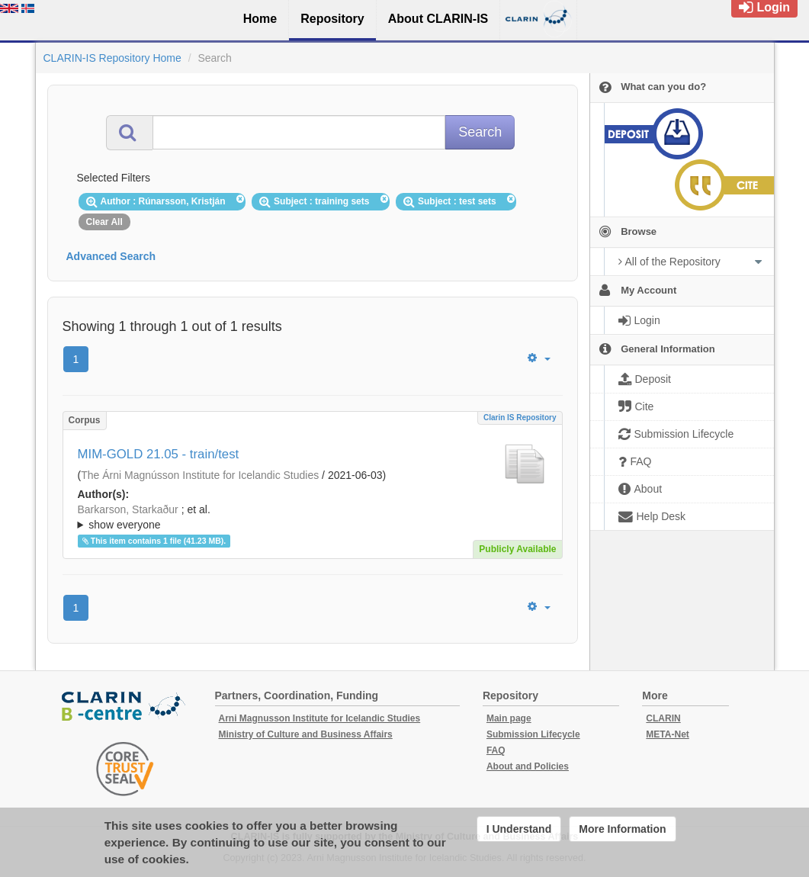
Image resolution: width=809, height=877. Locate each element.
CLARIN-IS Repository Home (112, 58)
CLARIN (663, 718)
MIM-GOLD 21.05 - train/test (158, 454)
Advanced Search (111, 256)
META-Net (667, 734)
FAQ (496, 750)
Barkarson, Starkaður (128, 509)
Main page (508, 718)
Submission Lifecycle (533, 734)
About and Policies (527, 766)
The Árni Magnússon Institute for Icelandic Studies (200, 475)
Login (764, 7)
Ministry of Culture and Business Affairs (306, 734)
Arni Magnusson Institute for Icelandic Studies (320, 718)
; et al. (312, 517)
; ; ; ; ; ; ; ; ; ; (312, 517)
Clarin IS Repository (520, 417)
